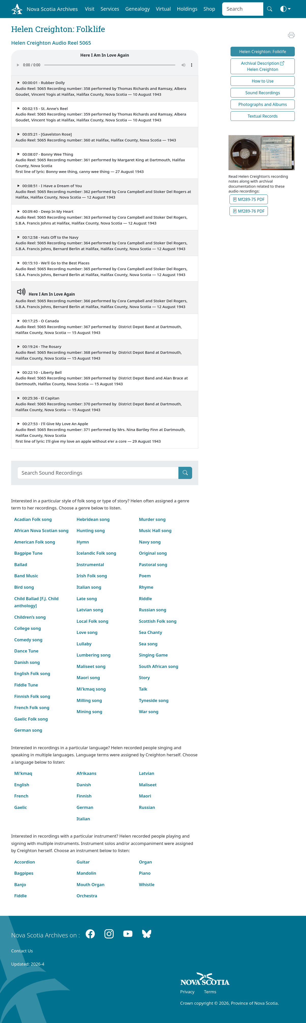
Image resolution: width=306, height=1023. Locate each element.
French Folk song (31, 707)
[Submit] (185, 473)
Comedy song (28, 640)
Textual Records (263, 116)
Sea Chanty (150, 632)
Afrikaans (86, 773)
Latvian (146, 773)
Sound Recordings (262, 92)
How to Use (263, 81)
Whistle (147, 884)
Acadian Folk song (33, 519)
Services (110, 8)
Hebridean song (93, 519)
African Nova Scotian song (41, 530)
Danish (83, 785)
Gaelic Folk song (31, 719)
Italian (83, 819)
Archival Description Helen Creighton (262, 66)
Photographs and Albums (262, 104)
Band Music (26, 576)
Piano (145, 873)
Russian (147, 807)
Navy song (150, 542)
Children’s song (30, 617)
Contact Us (22, 951)
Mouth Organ (90, 884)
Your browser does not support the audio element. (104, 65)
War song (149, 711)
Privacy (187, 992)
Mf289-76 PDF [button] (249, 211)
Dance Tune (26, 651)
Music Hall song (155, 530)
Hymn (82, 542)
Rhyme (146, 587)
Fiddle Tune (26, 685)
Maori (145, 796)
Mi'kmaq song (91, 689)
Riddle (145, 598)
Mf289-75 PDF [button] (249, 199)
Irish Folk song (91, 576)
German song (28, 730)
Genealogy (137, 8)
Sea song (148, 644)
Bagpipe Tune (28, 553)
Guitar (83, 862)
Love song (86, 632)
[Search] (98, 473)
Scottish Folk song (158, 621)
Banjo (20, 884)
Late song (86, 598)
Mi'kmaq (23, 773)
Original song (153, 553)
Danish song (27, 662)
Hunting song (90, 530)
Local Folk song (92, 621)
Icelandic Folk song (96, 553)
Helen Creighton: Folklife (262, 51)
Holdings (187, 8)
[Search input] (242, 9)
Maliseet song (90, 666)
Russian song (152, 610)
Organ (145, 862)
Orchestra (86, 896)
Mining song (89, 711)
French (21, 796)
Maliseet (148, 785)
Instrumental (90, 564)
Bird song (24, 587)
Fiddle (20, 896)
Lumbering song (93, 655)
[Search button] (269, 9)
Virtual (163, 8)
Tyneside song (154, 700)
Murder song (152, 519)
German (84, 807)
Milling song (89, 700)
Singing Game (153, 655)
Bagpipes (23, 873)
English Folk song (32, 673)
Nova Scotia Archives (52, 8)
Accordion (24, 862)
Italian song (88, 587)
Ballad (20, 564)
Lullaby (83, 644)
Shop (209, 8)
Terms (210, 992)
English (21, 785)
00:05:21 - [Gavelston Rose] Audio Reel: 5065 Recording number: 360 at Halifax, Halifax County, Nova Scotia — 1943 (96, 137)
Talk (143, 689)
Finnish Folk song (32, 696)
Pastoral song (153, 564)
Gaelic (20, 807)
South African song (158, 666)
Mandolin (86, 873)
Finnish (83, 796)
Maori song (88, 677)
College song (27, 628)
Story (144, 677)
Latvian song (89, 610)
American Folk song (34, 542)
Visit (90, 8)
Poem (145, 576)
